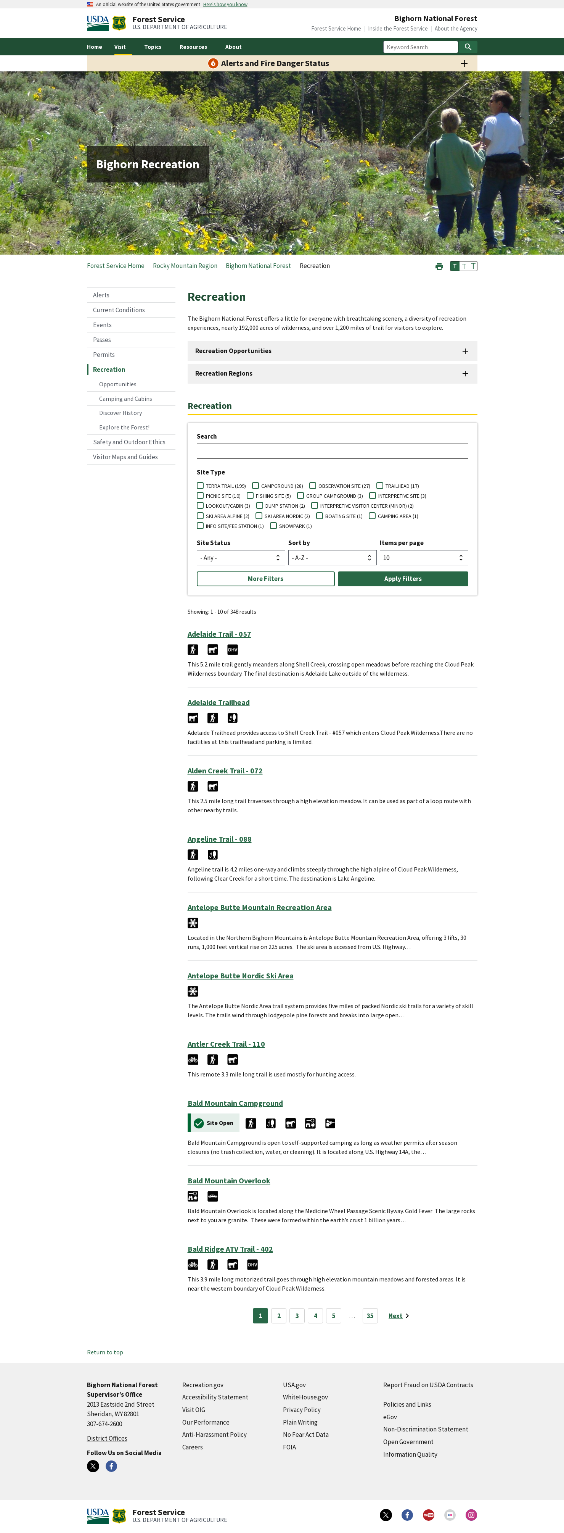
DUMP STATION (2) (285, 505)
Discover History (120, 412)
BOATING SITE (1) (344, 516)
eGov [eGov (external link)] (390, 1417)
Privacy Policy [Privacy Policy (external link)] (302, 1410)
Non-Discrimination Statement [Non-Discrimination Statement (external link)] (425, 1429)
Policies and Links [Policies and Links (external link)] (407, 1404)
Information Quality (410, 1454)
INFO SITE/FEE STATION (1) (235, 526)
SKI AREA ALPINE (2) (227, 516)
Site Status (213, 543)
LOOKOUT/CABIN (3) (228, 505)
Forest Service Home (336, 28)
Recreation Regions (223, 373)
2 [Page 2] (279, 1316)
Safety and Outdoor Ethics (129, 442)
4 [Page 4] (315, 1316)
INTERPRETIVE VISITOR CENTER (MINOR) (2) (367, 505)
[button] (439, 265)
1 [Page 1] (260, 1316)
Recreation (109, 369)
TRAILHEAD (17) (402, 485)
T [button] (455, 266)
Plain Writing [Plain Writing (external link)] (300, 1422)
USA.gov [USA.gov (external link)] (294, 1385)
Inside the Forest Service (398, 28)
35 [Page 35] (370, 1316)
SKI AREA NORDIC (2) (287, 516)
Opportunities (118, 384)
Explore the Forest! (124, 427)
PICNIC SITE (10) (223, 495)
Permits (104, 354)
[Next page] (400, 1315)
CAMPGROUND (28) (282, 485)
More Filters (265, 578)
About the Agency (456, 28)
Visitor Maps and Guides (125, 457)
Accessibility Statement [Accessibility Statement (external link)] (215, 1397)
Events (102, 325)
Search (207, 436)
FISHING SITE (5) (273, 495)
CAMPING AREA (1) (398, 516)
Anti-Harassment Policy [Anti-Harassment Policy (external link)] (214, 1434)
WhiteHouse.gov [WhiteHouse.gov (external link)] (305, 1397)
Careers (192, 1447)
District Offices (107, 1438)
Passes (102, 340)
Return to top (105, 1352)
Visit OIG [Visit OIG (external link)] (193, 1410)
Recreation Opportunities (233, 351)
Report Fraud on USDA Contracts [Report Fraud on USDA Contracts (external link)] (428, 1385)
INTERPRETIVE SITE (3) (402, 495)
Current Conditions (119, 310)
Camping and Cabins (125, 398)
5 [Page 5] (334, 1316)
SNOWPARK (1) (295, 526)
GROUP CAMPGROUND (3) (334, 495)
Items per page (402, 543)
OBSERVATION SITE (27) (344, 485)
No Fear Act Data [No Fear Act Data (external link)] (306, 1434)
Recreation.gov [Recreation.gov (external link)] (202, 1385)
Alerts (101, 295)
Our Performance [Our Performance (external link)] (206, 1422)
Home (94, 46)
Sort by (299, 543)
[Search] (468, 47)
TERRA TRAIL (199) (226, 485)
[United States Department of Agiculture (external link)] (99, 23)
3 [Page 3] (297, 1316)
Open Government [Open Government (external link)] (408, 1442)
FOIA (289, 1447)
